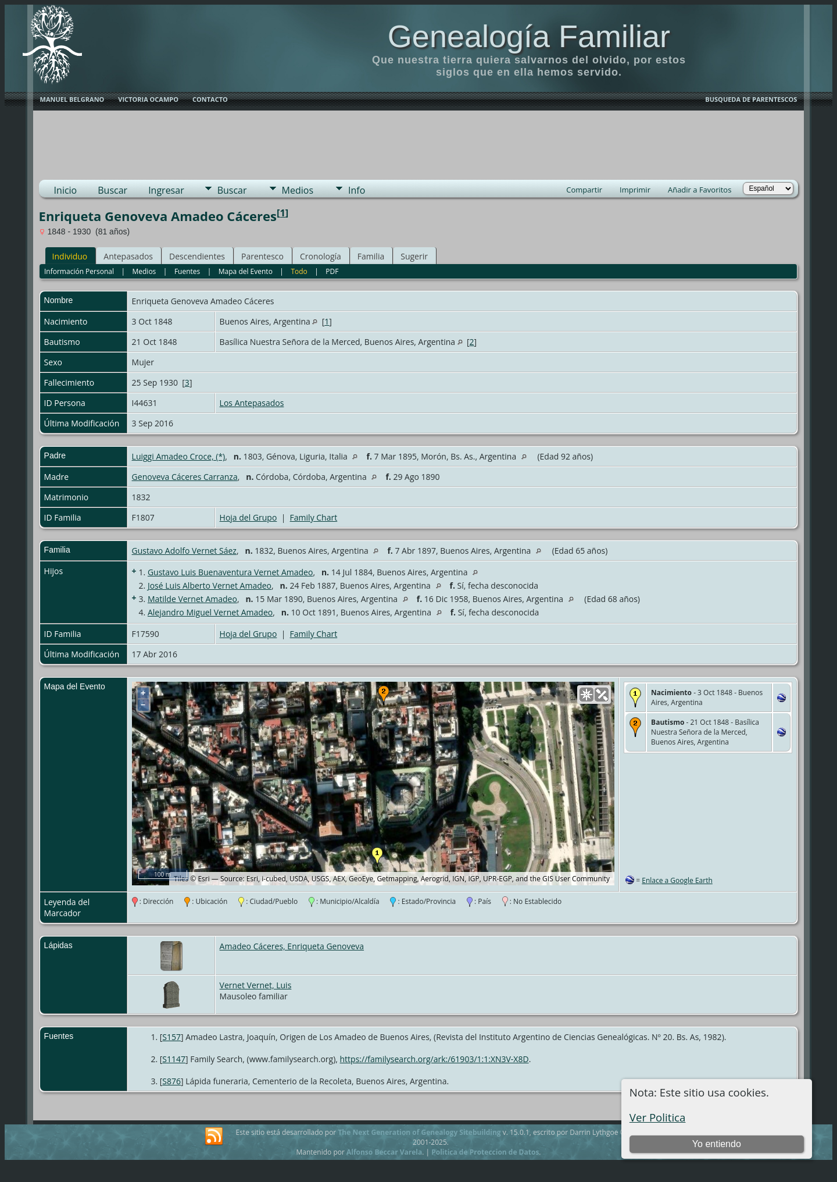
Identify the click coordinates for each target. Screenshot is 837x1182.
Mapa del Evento (246, 271)
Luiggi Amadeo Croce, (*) (179, 456)
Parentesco (262, 256)
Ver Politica (657, 1117)
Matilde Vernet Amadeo (192, 598)
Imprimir (635, 189)
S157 (171, 1036)
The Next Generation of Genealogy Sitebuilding (419, 1132)
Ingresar (166, 190)
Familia (370, 256)
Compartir (584, 189)
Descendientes (197, 256)
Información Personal (79, 271)
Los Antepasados (252, 402)
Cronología (320, 256)
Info (356, 190)
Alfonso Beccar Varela (384, 1152)
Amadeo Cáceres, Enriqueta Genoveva (292, 946)
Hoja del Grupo (248, 517)
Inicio (65, 190)
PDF (332, 271)
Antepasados (128, 256)
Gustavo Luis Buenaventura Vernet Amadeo (230, 572)
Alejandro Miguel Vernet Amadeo (210, 612)
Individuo (70, 256)
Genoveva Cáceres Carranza (185, 476)
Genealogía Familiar (529, 36)
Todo (299, 271)
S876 (171, 1081)
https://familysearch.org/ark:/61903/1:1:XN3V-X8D (434, 1058)
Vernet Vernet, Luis (256, 985)
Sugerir (414, 256)
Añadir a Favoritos (699, 189)
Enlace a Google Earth (677, 880)
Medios (297, 190)
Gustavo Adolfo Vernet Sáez (184, 550)
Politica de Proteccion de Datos (485, 1152)
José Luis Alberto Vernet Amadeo (209, 585)
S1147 (173, 1058)
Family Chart (314, 517)
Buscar (112, 190)
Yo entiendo (716, 1144)
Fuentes (187, 271)
